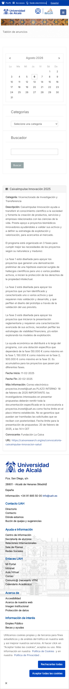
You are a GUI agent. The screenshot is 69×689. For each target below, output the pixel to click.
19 (27, 87)
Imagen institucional (16, 606)
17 (12, 87)
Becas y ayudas (14, 627)
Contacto (10, 512)
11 (19, 81)
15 (50, 81)
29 (49, 92)
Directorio (11, 508)
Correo (9, 576)
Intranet (10, 568)
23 (57, 87)
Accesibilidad (13, 598)
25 (19, 92)
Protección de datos (17, 610)
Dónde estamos (14, 517)
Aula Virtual (12, 572)
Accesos (19, 3)
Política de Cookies (43, 651)
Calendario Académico (18, 584)
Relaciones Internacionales (20, 543)
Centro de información (18, 534)
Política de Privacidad (26, 655)
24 (11, 92)
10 (12, 81)
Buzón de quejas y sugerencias (23, 520)
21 (42, 87)
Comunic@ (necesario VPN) (21, 580)
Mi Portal (10, 564)
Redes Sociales (14, 551)
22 (49, 87)
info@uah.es (50, 495)
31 (12, 97)
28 (42, 92)
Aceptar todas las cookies (47, 673)
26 (26, 92)
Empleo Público (14, 623)
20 (34, 87)
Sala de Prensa (14, 547)
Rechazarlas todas (51, 664)
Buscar (17, 165)
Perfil (6, 3)
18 (19, 87)
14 (42, 81)
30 (57, 92)
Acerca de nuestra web (18, 602)
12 (27, 81)
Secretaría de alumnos (18, 539)
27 (34, 92)
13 (34, 81)
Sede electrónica (36, 3)
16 (57, 81)
